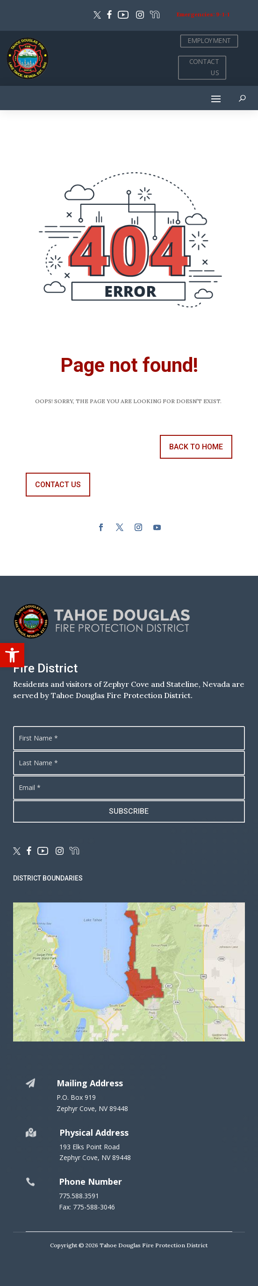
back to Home (196, 446)
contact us (58, 484)
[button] (12, 655)
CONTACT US (204, 67)
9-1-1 (222, 14)
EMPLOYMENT (209, 40)
